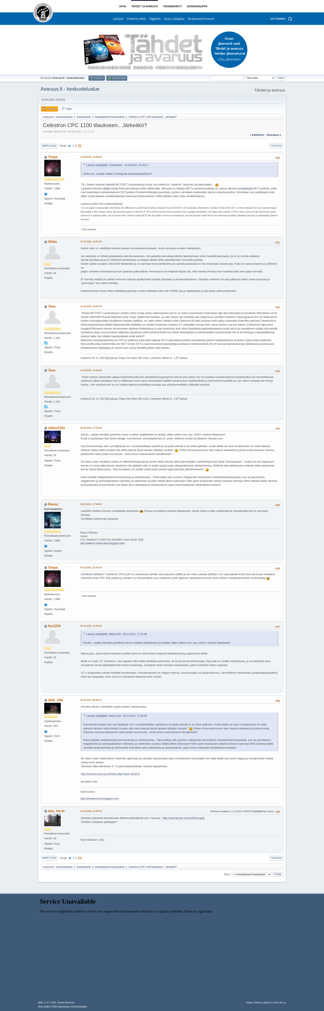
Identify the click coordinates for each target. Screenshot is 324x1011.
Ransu (53, 504)
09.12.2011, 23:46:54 (91, 626)
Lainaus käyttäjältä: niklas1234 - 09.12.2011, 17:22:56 (116, 634)
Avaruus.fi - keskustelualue (70, 89)
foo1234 (54, 626)
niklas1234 (56, 428)
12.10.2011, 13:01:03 (91, 241)
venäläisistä (245, 188)
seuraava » (274, 134)
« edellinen (257, 134)
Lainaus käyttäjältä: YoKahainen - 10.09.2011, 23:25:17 (117, 165)
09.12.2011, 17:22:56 (91, 428)
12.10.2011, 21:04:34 (91, 370)
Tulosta (276, 146)
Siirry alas (49, 146)
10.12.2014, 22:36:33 (91, 811)
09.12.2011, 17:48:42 (91, 504)
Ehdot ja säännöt (263, 1002)
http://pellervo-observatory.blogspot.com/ (102, 543)
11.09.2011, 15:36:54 (91, 157)
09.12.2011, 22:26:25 (91, 567)
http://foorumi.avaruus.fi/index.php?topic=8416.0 (110, 773)
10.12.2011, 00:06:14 (91, 700)
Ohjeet (249, 1002)
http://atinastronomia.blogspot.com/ (99, 798)
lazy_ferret (56, 811)
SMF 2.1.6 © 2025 (47, 1002)
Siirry (227, 874)
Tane (51, 306)
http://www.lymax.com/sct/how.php (184, 818)
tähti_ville (55, 700)
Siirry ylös (49, 858)
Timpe (53, 157)
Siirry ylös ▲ (280, 1002)
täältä (106, 188)
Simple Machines (65, 1002)
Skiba (52, 241)
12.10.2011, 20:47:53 (91, 306)
